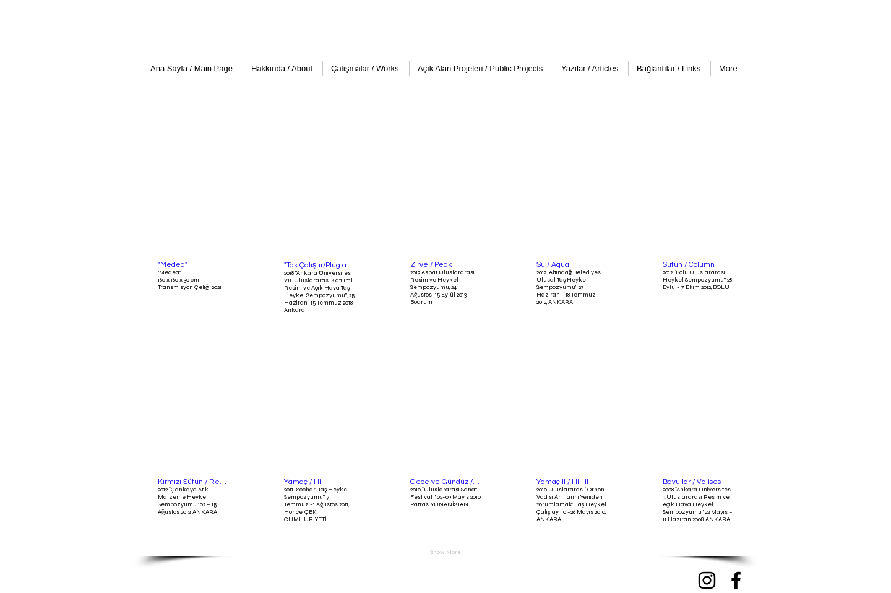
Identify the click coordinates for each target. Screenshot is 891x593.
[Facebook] (736, 580)
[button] (193, 227)
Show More (445, 552)
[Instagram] (706, 580)
